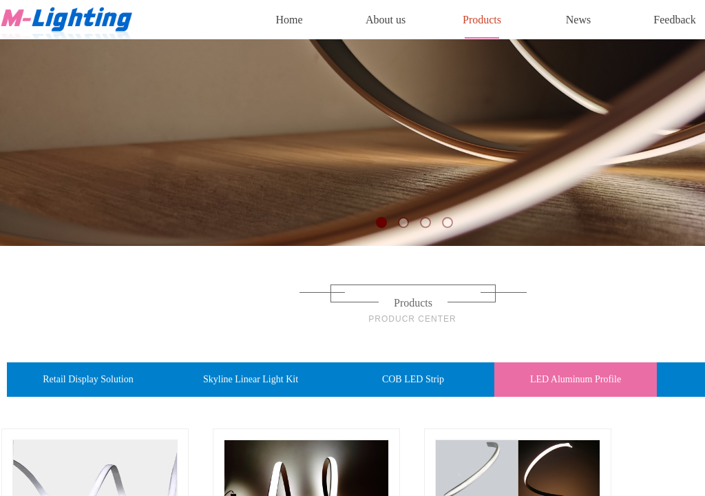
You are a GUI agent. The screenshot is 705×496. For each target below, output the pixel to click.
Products (482, 19)
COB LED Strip (413, 379)
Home (288, 19)
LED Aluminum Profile (575, 379)
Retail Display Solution (88, 379)
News (578, 19)
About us (386, 19)
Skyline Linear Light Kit (250, 379)
